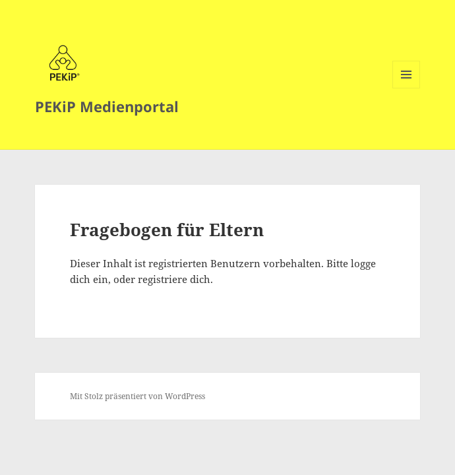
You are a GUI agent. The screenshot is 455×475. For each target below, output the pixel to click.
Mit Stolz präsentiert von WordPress (137, 396)
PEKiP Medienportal (107, 106)
